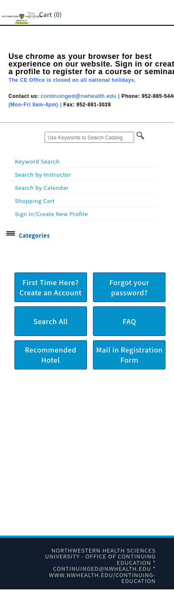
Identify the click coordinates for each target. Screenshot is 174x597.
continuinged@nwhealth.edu (78, 96)
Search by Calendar (42, 187)
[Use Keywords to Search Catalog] (89, 137)
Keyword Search (37, 161)
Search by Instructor (43, 174)
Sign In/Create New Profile (51, 214)
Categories (34, 235)
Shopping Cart (35, 201)
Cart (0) (44, 14)
